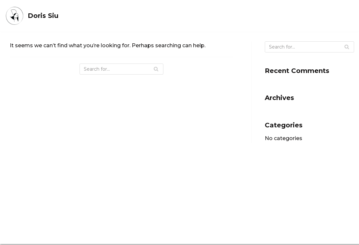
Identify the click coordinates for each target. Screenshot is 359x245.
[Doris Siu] (31, 16)
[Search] (121, 69)
